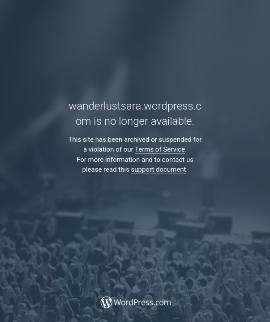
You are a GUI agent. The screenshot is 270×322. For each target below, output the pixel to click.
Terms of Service (160, 149)
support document (158, 169)
